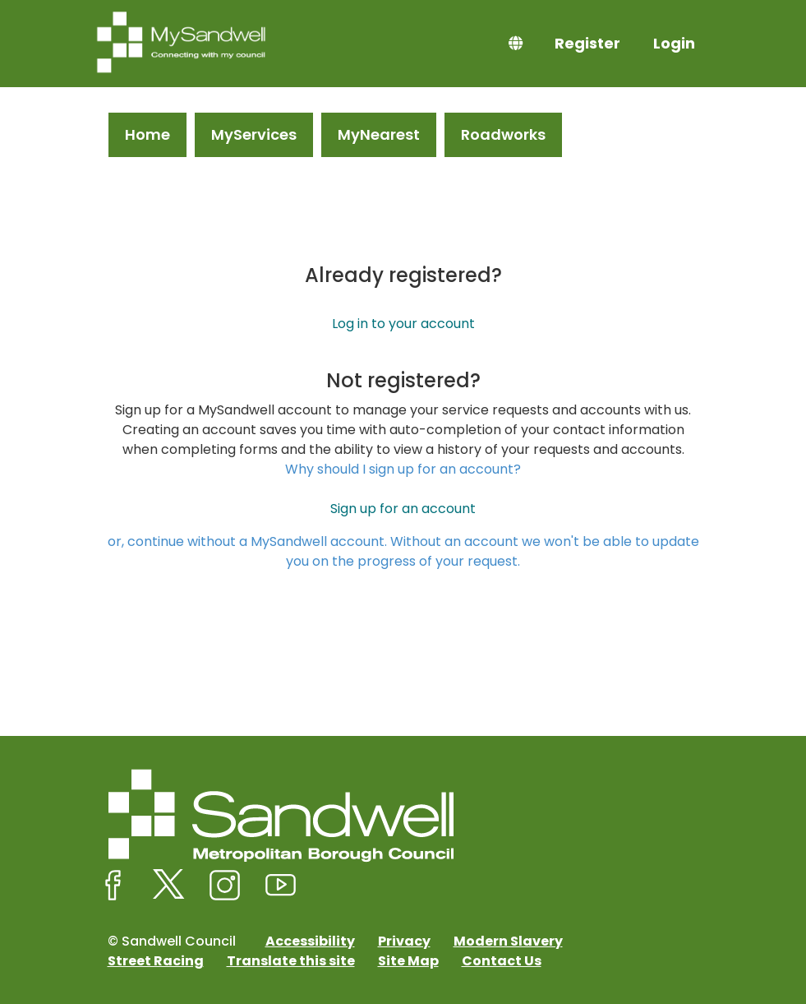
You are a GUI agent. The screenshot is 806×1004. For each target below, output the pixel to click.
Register (587, 43)
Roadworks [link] (503, 134)
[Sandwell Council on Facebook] (113, 886)
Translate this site (291, 960)
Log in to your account (403, 323)
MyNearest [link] (379, 134)
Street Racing (156, 960)
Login (674, 43)
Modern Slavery (508, 941)
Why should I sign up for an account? (403, 469)
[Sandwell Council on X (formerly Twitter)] (169, 886)
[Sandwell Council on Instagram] (225, 886)
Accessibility (310, 941)
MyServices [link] (254, 134)
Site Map (408, 960)
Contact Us (501, 960)
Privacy (404, 941)
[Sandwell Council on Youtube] (281, 886)
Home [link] (147, 134)
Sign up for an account (403, 508)
